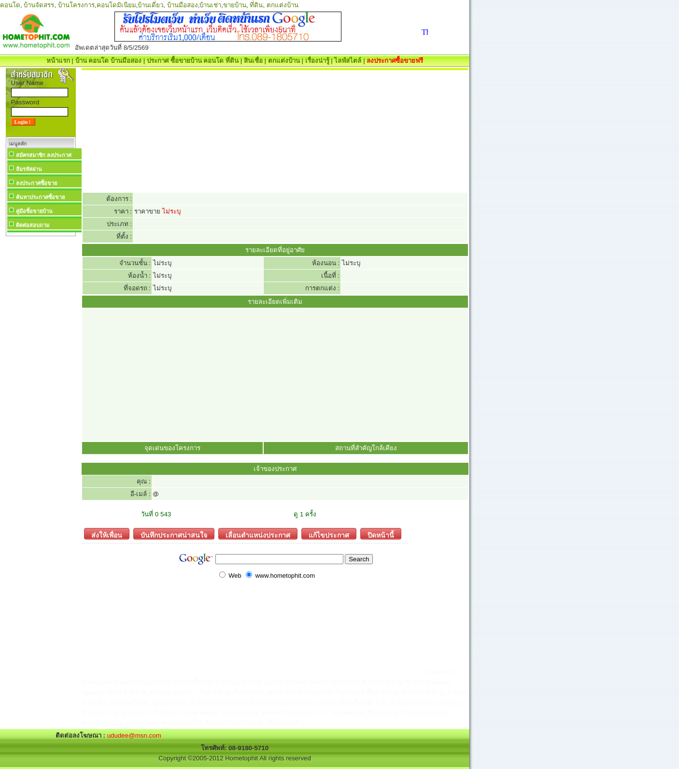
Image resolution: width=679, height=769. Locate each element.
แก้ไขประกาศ (325, 534)
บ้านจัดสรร (39, 5)
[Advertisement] (40, 383)
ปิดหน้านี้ (377, 534)
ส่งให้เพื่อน (103, 534)
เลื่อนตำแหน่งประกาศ (254, 534)
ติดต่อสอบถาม (32, 225)
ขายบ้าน (234, 5)
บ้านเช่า (210, 5)
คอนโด (10, 5)
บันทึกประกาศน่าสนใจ (170, 534)
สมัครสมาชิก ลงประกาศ (43, 155)
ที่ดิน (256, 5)
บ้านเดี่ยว (150, 5)
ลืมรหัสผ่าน (29, 169)
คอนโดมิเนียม (116, 5)
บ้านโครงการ (76, 5)
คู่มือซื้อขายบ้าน (34, 211)
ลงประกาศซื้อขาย (36, 183)
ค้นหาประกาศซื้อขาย (40, 197)
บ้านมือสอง (182, 5)
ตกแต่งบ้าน (282, 5)
